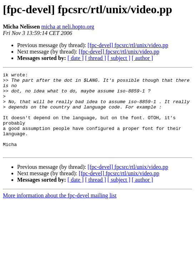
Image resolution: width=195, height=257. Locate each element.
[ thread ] (95, 58)
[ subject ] (119, 58)
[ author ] (142, 58)
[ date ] (76, 58)
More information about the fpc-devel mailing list (59, 211)
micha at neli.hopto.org (67, 27)
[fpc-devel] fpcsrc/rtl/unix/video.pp (128, 45)
